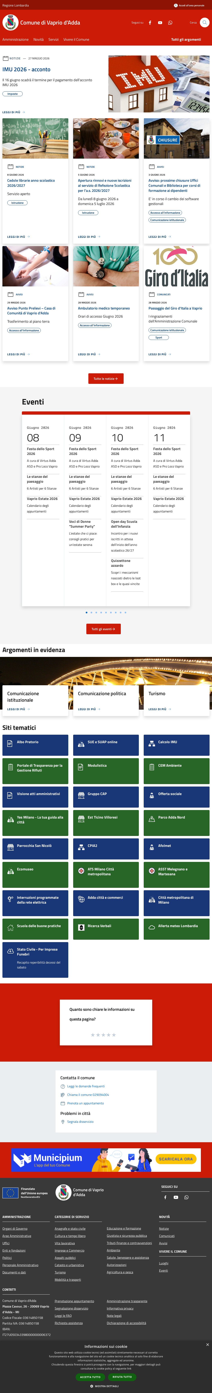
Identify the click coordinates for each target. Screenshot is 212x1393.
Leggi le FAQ (63, 1315)
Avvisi (156, 167)
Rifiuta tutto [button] (122, 1377)
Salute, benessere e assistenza (128, 1257)
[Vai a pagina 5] (106, 612)
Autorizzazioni (116, 1264)
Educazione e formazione (124, 1228)
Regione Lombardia (15, 5)
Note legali (114, 1315)
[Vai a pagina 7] (116, 612)
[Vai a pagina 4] (101, 612)
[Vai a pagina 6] (111, 612)
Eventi (163, 1270)
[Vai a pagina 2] (91, 612)
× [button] (207, 1344)
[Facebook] (148, 22)
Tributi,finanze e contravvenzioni (129, 1242)
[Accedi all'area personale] (189, 5)
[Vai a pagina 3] (96, 612)
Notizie (15, 58)
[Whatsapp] (169, 22)
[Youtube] (158, 22)
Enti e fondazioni (14, 1250)
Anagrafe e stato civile (70, 1228)
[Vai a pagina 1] (86, 612)
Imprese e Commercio (69, 1250)
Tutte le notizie (106, 378)
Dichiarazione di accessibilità (126, 1322)
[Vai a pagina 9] (125, 612)
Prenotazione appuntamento (74, 1301)
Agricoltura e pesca (120, 1272)
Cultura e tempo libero (70, 1235)
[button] (106, 1386)
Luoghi (163, 1263)
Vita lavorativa (65, 1243)
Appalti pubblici (65, 1257)
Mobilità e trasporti (68, 1279)
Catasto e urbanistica (69, 1265)
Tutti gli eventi (104, 629)
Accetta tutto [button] (90, 1377)
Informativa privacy (120, 1308)
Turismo (60, 1272)
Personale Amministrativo (20, 1265)
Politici (7, 1257)
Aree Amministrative (16, 1235)
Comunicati (159, 294)
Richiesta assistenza (69, 1322)
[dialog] (106, 1367)
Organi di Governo (14, 1228)
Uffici (6, 1243)
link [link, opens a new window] (129, 1368)
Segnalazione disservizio (71, 1308)
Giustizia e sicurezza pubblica (127, 1235)
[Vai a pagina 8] (120, 612)
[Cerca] (205, 22)
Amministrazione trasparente (127, 1301)
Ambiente (113, 1250)
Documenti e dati (14, 1272)
